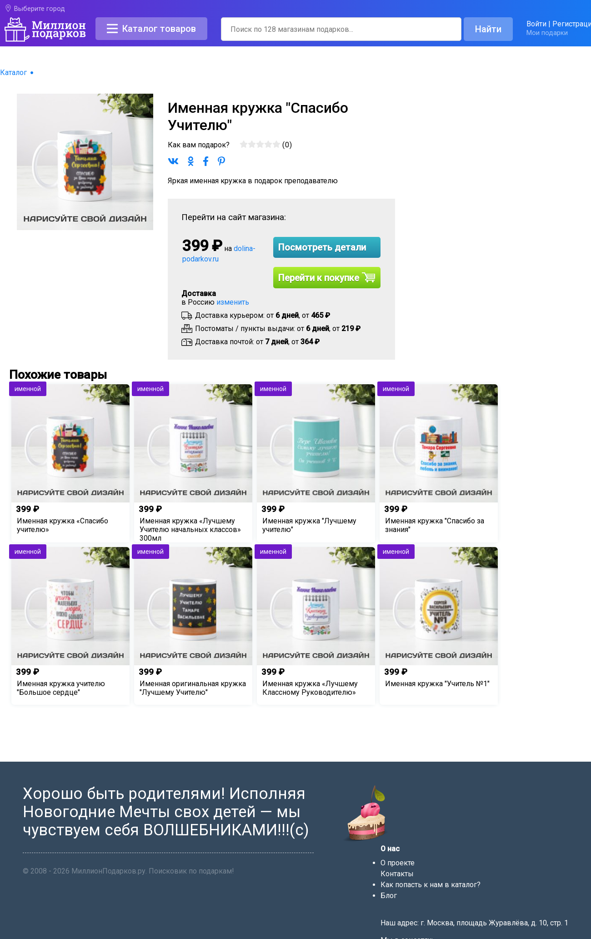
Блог (389, 895)
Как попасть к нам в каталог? (431, 884)
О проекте (398, 863)
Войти (536, 24)
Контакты (397, 873)
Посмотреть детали (322, 247)
